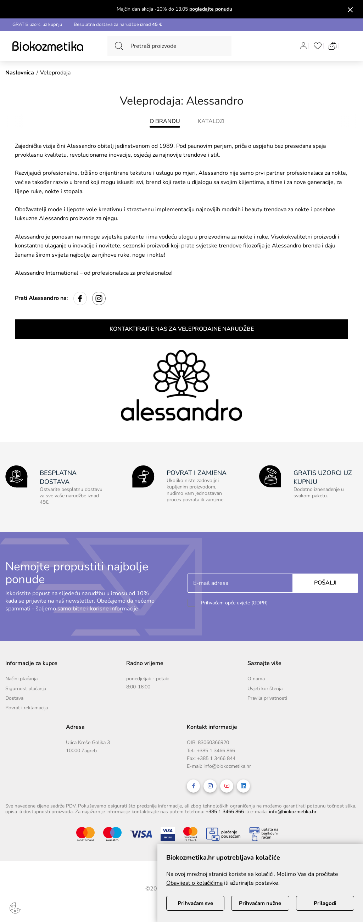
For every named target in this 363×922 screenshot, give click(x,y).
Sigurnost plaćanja (25, 688)
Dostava (14, 698)
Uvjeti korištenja (265, 688)
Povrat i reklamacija (26, 707)
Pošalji (325, 583)
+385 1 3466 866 (216, 750)
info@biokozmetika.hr (227, 766)
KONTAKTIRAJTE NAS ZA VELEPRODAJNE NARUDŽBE (182, 329)
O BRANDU (165, 121)
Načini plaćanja (21, 678)
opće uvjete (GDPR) (246, 602)
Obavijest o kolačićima (194, 883)
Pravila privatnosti (267, 698)
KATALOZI (211, 121)
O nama (256, 678)
